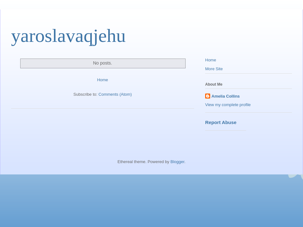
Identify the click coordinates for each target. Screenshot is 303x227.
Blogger (177, 161)
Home (102, 79)
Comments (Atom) (115, 94)
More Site (214, 68)
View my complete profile (228, 104)
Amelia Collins (225, 96)
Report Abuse (220, 122)
